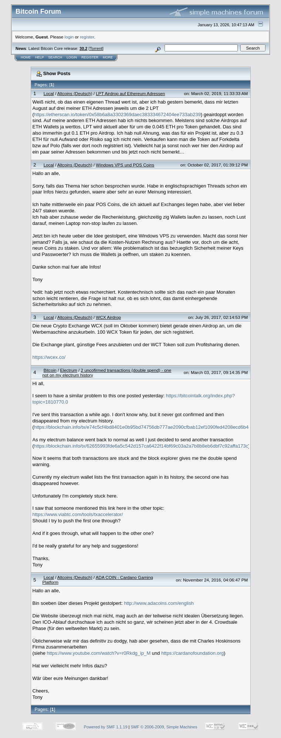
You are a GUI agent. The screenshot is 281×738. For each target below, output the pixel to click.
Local (49, 93)
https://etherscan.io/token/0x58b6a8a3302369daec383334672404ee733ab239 (117, 114)
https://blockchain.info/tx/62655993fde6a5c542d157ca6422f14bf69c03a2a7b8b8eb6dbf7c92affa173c (141, 446)
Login (72, 57)
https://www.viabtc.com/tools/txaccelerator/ (78, 514)
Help (39, 57)
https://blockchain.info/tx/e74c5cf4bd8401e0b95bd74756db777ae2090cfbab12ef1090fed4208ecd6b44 (142, 427)
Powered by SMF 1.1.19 (106, 727)
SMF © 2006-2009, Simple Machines (164, 727)
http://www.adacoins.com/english (159, 603)
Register (89, 57)
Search (55, 57)
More (108, 57)
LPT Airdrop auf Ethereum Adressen (130, 93)
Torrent (96, 48)
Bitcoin (50, 370)
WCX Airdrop (108, 317)
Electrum (68, 370)
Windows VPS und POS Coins (125, 164)
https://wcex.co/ (49, 357)
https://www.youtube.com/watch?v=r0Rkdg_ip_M (99, 653)
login (69, 36)
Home (26, 57)
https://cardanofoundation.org (192, 653)
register (87, 36)
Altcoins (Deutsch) (74, 93)
